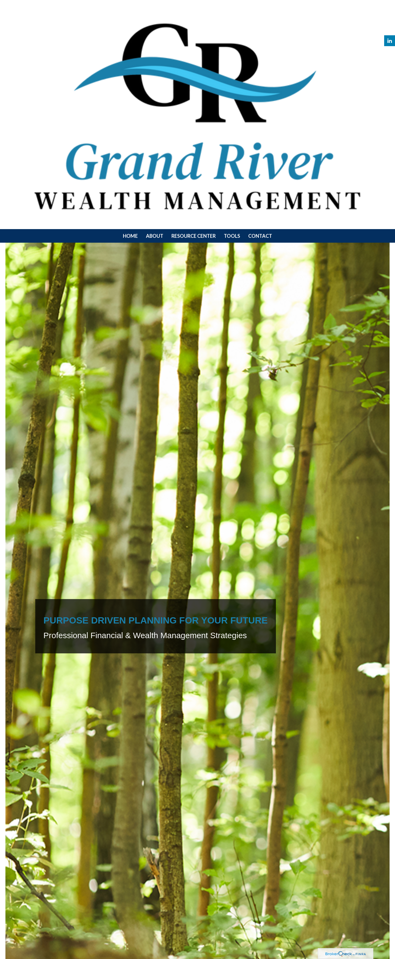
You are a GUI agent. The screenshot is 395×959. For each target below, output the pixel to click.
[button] (154, 236)
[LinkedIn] (389, 40)
